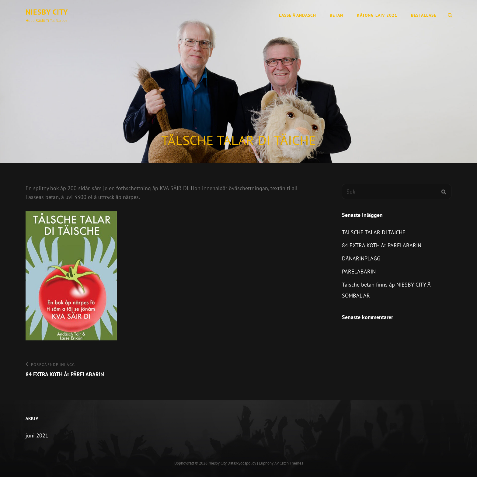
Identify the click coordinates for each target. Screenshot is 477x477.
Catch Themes (291, 463)
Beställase (423, 15)
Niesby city (47, 12)
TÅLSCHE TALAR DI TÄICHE (374, 232)
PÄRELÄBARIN (359, 271)
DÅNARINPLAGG (361, 258)
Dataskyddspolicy (242, 463)
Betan (336, 15)
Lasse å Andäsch (297, 15)
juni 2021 (37, 435)
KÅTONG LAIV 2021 (377, 15)
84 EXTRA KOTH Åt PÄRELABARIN (381, 245)
